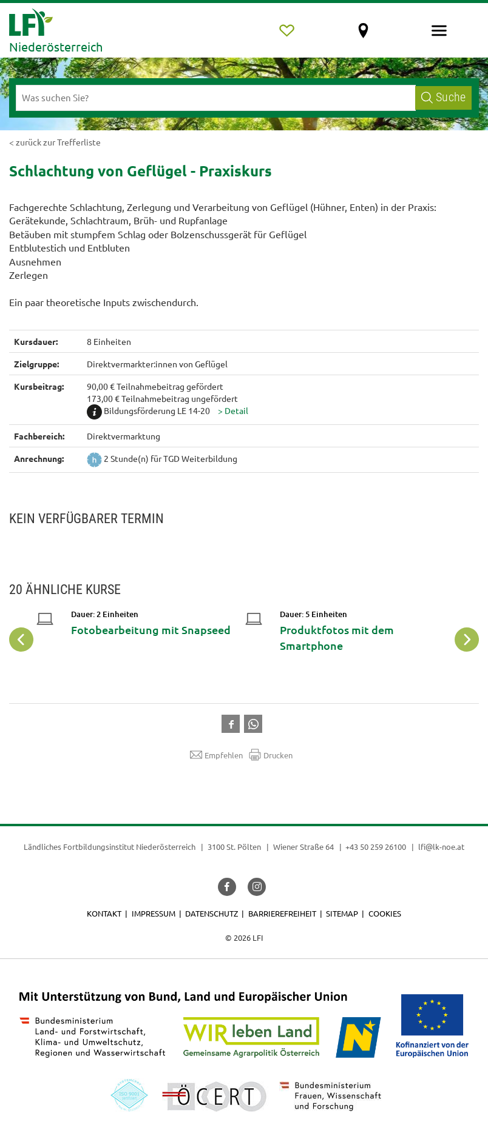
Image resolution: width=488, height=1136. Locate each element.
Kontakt (104, 913)
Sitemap (342, 913)
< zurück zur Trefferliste (55, 141)
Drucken (271, 755)
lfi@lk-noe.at (441, 846)
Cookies (384, 913)
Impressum (153, 913)
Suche (443, 97)
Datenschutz (211, 913)
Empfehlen (216, 755)
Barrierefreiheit (282, 913)
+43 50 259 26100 (375, 846)
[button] (233, 410)
